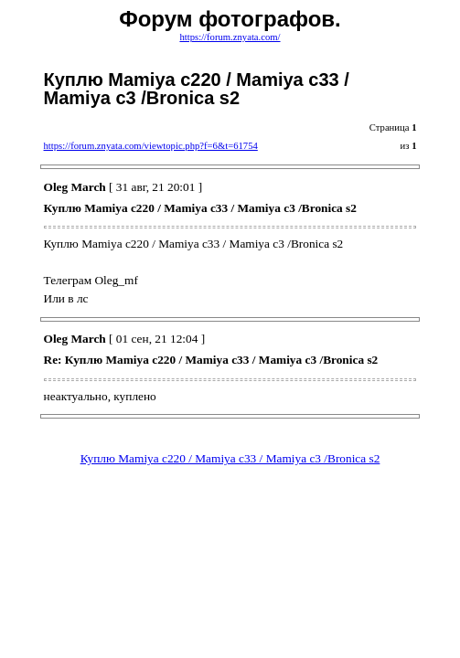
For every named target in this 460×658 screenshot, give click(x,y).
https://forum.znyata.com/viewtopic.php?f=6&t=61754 (151, 146)
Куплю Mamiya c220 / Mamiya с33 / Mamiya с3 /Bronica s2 (230, 458)
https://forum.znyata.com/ (229, 37)
